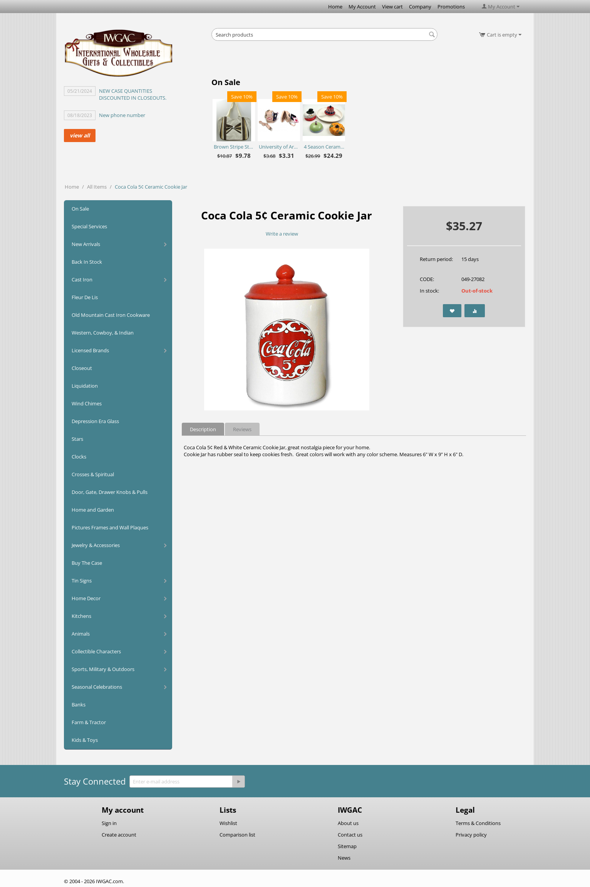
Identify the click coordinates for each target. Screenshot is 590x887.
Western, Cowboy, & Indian (103, 332)
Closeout (82, 368)
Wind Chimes (87, 403)
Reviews (242, 429)
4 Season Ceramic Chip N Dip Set (324, 146)
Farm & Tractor (89, 722)
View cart (392, 6)
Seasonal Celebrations (97, 686)
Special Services (89, 226)
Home (335, 6)
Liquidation (85, 385)
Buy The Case (87, 562)
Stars (77, 438)
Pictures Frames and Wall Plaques (110, 527)
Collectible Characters (96, 651)
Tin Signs (82, 580)
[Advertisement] (325, 61)
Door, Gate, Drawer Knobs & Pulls (110, 492)
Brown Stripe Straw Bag (234, 146)
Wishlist (228, 823)
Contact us (350, 834)
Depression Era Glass (95, 421)
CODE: (427, 279)
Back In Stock (87, 261)
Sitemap (347, 846)
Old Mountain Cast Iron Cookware (111, 314)
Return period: (436, 259)
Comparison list (237, 834)
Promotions (451, 6)
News (344, 857)
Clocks (79, 456)
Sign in (109, 823)
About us (348, 823)
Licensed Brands (90, 350)
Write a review (282, 233)
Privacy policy (471, 834)
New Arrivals (86, 244)
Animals (81, 633)
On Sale (80, 208)
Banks (78, 704)
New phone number (122, 115)
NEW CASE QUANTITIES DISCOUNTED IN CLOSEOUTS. (132, 94)
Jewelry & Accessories (96, 545)
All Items (97, 186)
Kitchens (81, 616)
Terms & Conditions (478, 823)
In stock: (429, 290)
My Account (362, 6)
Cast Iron (82, 279)
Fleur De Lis (85, 297)
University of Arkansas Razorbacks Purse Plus (279, 146)
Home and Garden (93, 509)
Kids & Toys (85, 739)
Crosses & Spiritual (93, 474)
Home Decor (86, 598)
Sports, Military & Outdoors (103, 669)
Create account (119, 834)
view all (80, 135)
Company (420, 6)
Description (203, 429)
